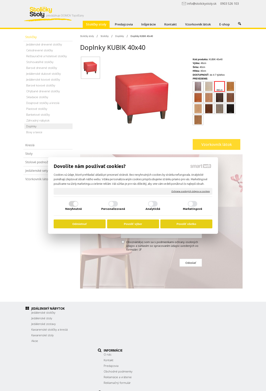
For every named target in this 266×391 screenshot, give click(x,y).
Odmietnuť (79, 224)
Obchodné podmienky (120, 329)
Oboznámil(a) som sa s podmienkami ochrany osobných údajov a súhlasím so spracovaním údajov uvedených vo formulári (162, 245)
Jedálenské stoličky (43, 312)
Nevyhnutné (73, 208)
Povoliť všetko (186, 224)
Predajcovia (113, 324)
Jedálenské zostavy (43, 324)
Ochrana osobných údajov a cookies (190, 191)
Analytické (152, 208)
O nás (110, 312)
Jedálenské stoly (41, 318)
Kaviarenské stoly (42, 335)
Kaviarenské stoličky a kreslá (49, 329)
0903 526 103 (188, 333)
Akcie (34, 341)
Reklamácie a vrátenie (120, 335)
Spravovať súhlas (207, 385)
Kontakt (110, 318)
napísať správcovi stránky (142, 385)
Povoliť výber (133, 224)
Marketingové (192, 208)
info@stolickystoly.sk (192, 337)
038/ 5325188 (188, 329)
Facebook (185, 343)
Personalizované (113, 208)
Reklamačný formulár (119, 341)
